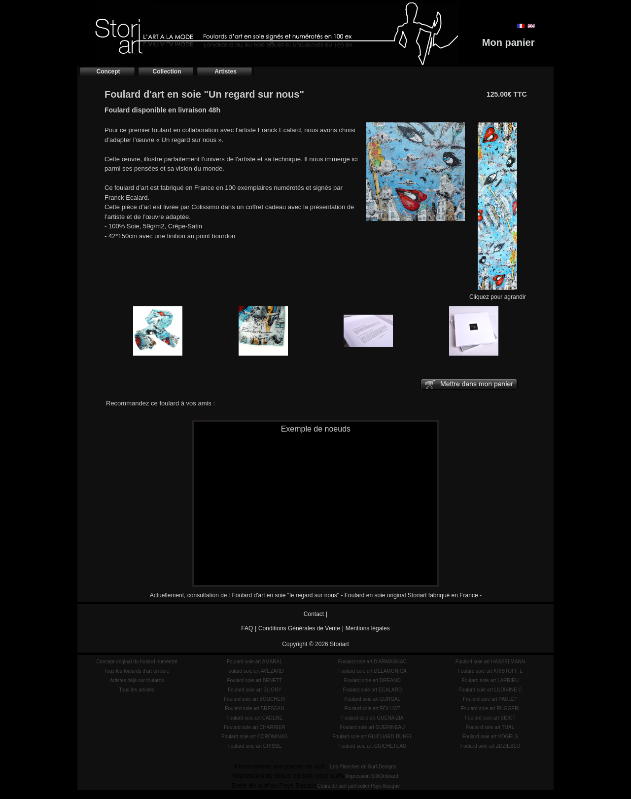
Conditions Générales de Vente (299, 628)
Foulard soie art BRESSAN (254, 708)
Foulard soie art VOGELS (490, 736)
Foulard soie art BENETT (254, 680)
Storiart (339, 644)
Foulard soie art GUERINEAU (372, 727)
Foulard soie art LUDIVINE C (490, 689)
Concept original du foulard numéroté (136, 661)
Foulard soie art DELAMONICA (372, 671)
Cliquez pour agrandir (497, 293)
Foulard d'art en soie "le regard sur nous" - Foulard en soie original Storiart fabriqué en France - (357, 595)
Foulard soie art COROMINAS (254, 736)
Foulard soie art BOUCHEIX (254, 699)
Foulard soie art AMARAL (254, 661)
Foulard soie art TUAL (490, 727)
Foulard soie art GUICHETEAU (372, 746)
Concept (108, 71)
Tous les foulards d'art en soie (136, 671)
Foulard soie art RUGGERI (490, 708)
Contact (314, 614)
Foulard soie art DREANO (372, 680)
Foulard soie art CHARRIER (254, 727)
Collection (166, 71)
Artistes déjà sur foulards (136, 680)
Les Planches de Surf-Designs (363, 766)
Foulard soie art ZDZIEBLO (490, 746)
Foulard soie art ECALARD (372, 689)
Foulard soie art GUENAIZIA (372, 718)
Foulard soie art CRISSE (255, 746)
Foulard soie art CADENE (254, 718)
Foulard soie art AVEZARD (254, 671)
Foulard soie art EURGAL (372, 699)
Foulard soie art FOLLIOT (372, 708)
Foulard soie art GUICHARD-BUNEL (372, 736)
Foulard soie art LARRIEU (490, 680)
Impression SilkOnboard (372, 776)
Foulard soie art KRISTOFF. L (490, 671)
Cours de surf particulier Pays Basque (358, 786)
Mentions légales (368, 628)
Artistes (225, 71)
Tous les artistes (137, 689)
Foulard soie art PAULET (490, 699)
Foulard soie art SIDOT (490, 718)
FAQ (247, 628)
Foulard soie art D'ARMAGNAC (372, 661)
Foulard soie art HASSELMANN (490, 661)
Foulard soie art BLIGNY (254, 689)
